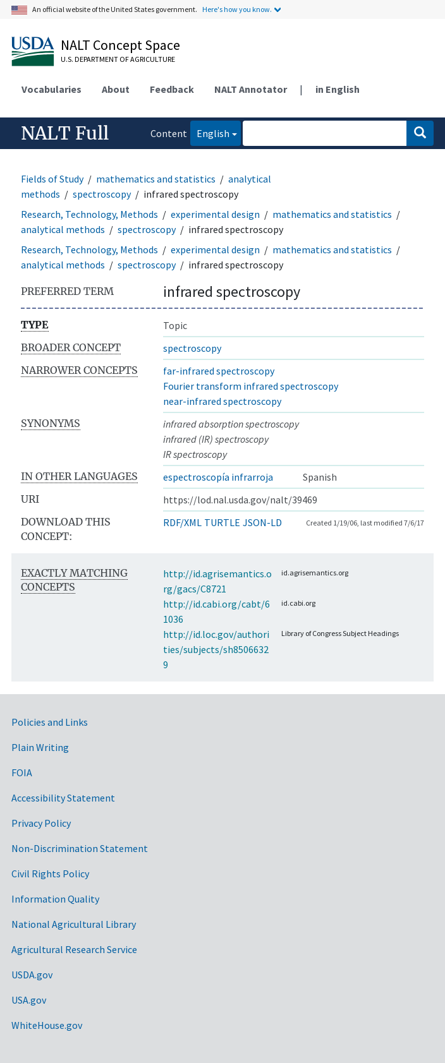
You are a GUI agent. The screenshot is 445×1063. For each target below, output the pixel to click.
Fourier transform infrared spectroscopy (250, 386)
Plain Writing (40, 747)
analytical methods (63, 229)
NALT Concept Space (120, 45)
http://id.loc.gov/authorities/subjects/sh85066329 (216, 649)
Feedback (172, 89)
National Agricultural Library (73, 924)
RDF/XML (182, 522)
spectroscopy (102, 194)
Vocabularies (51, 89)
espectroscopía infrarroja (218, 477)
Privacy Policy (41, 823)
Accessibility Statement (63, 797)
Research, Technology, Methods (89, 214)
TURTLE (222, 522)
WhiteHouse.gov (46, 1025)
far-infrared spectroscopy (218, 370)
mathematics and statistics (156, 178)
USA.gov (28, 1000)
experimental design (215, 214)
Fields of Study (52, 178)
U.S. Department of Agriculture (118, 59)
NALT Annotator (250, 89)
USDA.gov (31, 974)
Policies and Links (49, 722)
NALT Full (65, 133)
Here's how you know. (237, 9)
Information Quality (55, 898)
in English (337, 89)
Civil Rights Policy (50, 873)
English (209, 132)
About (116, 89)
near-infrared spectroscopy (222, 401)
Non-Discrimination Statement (79, 848)
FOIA (21, 772)
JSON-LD (262, 522)
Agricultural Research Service (74, 949)
